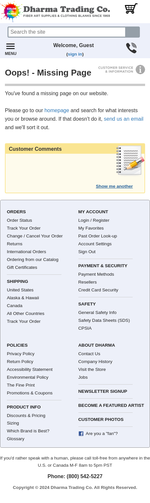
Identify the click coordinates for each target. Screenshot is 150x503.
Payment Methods (96, 274)
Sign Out (87, 251)
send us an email (123, 119)
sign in (75, 54)
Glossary (16, 438)
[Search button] (132, 32)
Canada (15, 305)
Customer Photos (101, 419)
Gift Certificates (22, 267)
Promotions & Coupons (30, 392)
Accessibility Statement (30, 369)
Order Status (19, 220)
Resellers (87, 282)
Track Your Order (24, 228)
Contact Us (89, 353)
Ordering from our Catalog (32, 259)
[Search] (67, 32)
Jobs (83, 377)
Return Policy (20, 361)
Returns (15, 243)
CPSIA (85, 328)
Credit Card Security (98, 289)
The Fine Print (21, 385)
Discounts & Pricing (26, 415)
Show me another (114, 186)
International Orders (26, 251)
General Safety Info (97, 312)
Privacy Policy (21, 353)
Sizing (13, 423)
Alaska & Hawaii (23, 297)
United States (20, 289)
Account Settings (95, 243)
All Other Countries (25, 313)
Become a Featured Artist (111, 405)
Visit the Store (92, 369)
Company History (95, 361)
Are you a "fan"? (102, 433)
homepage (56, 110)
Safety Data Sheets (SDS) (104, 320)
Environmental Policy (27, 377)
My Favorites (91, 228)
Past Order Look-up (97, 236)
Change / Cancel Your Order (35, 236)
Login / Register (93, 220)
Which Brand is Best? (28, 430)
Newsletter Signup (102, 391)
